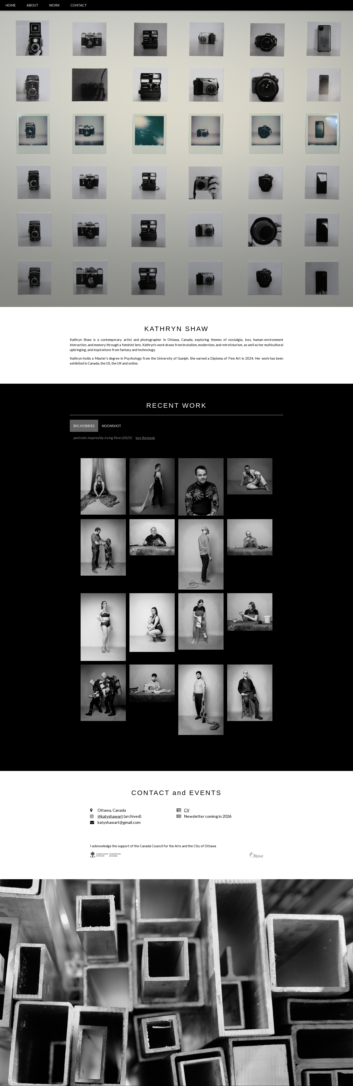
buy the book (145, 438)
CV (186, 810)
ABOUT (32, 5)
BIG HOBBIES (84, 426)
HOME (10, 5)
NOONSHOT (111, 426)
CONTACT (78, 5)
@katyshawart (110, 816)
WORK (54, 5)
